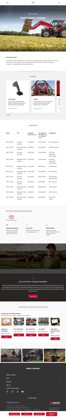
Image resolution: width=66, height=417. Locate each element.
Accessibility (36, 409)
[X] (17, 391)
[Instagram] (12, 391)
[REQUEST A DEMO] (53, 230)
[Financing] (11, 355)
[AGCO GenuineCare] (19, 335)
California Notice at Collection (13, 409)
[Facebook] (7, 391)
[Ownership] (33, 355)
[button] (8, 114)
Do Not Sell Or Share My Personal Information (17, 407)
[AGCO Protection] (31, 335)
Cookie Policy (27, 409)
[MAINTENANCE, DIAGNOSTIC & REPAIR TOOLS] (56, 338)
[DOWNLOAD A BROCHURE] (13, 229)
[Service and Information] (6, 336)
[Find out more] (33, 296)
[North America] (33, 398)
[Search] (59, 3)
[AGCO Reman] (43, 335)
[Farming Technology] (54, 355)
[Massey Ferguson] (33, 2)
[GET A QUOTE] (33, 228)
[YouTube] (22, 391)
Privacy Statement (20, 406)
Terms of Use (9, 406)
